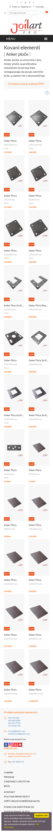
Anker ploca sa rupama (16, 415)
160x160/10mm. (11, 693)
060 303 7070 (14, 723)
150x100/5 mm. (35, 584)
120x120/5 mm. (11, 584)
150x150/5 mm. (11, 639)
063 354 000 (13, 718)
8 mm (6, 477)
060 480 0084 (14, 720)
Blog (7, 786)
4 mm (6, 148)
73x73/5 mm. (34, 474)
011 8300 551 (18, 762)
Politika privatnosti (17, 796)
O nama (8, 772)
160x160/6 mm (35, 419)
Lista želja (38, 7)
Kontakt (9, 792)
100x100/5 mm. (35, 529)
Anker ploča (10, 140)
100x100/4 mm (10, 145)
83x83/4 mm (34, 199)
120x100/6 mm (35, 364)
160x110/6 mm (35, 309)
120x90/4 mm (10, 309)
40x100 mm (9, 474)
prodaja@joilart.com (16, 731)
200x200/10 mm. (36, 693)
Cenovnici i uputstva (17, 781)
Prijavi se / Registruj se (20, 7)
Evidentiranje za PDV (17, 811)
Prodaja (9, 777)
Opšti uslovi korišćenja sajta (22, 801)
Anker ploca (10, 195)
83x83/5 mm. (9, 529)
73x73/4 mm (9, 199)
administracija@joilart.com (19, 734)
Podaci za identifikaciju (19, 807)
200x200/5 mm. (35, 639)
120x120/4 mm (35, 145)
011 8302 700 (14, 726)
